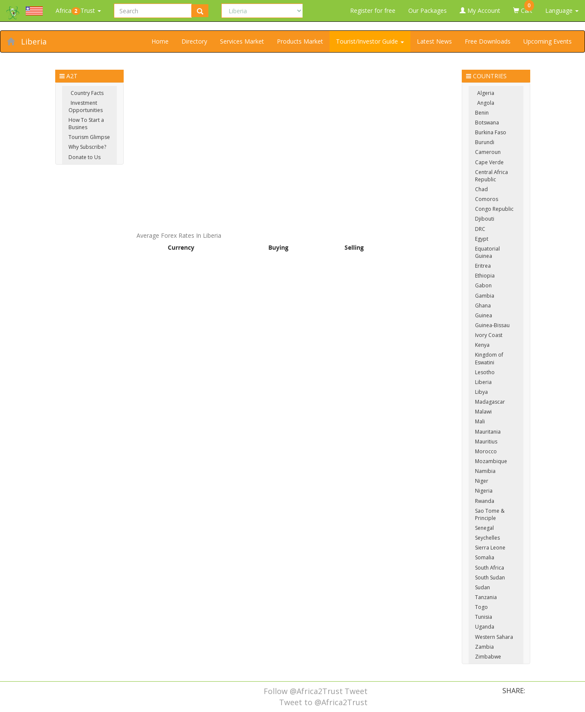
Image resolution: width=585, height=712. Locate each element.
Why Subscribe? (87, 147)
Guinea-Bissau (492, 325)
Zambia (484, 646)
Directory (194, 41)
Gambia (484, 295)
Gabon (483, 285)
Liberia (34, 41)
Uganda (484, 626)
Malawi (483, 411)
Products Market (300, 41)
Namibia (485, 471)
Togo (481, 607)
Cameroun (488, 152)
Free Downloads (488, 41)
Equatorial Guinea (487, 252)
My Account (480, 10)
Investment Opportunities (85, 106)
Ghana (483, 305)
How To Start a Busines (86, 123)
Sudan (482, 587)
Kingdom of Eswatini (489, 358)
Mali (480, 421)
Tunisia (483, 616)
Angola (485, 102)
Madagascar (490, 401)
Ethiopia (485, 275)
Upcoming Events (547, 41)
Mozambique (491, 461)
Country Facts (87, 93)
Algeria (485, 93)
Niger (481, 481)
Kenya (482, 345)
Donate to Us (84, 157)
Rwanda (484, 501)
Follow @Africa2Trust (303, 691)
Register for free (372, 10)
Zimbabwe (488, 656)
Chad (481, 189)
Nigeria (484, 490)
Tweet (356, 691)
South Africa (489, 567)
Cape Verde (489, 162)
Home (160, 41)
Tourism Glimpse (89, 137)
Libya (481, 392)
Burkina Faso (490, 132)
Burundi (484, 142)
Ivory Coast (488, 335)
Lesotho (485, 372)
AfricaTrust (78, 10)
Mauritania (488, 431)
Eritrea (483, 265)
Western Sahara (494, 637)
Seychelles (487, 537)
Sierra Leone (490, 547)
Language (562, 10)
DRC (480, 229)
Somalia (484, 557)
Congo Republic (494, 209)
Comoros (486, 199)
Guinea (483, 315)
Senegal (484, 528)
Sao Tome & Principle (490, 514)
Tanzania (486, 597)
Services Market (242, 41)
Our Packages (427, 10)
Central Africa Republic (491, 175)
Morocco (486, 451)
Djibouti (484, 218)
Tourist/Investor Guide (370, 41)
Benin (482, 112)
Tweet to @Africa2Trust (323, 702)
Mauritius (486, 441)
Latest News (434, 41)
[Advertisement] (293, 129)
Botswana (487, 122)
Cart (523, 7)
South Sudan (490, 577)
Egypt (481, 238)
